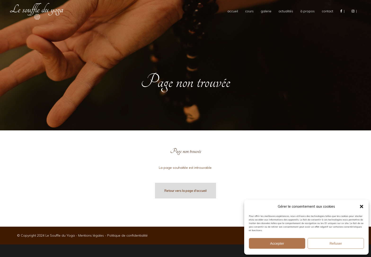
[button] (361, 206)
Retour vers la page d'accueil (185, 191)
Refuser (336, 243)
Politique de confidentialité (127, 235)
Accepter (277, 243)
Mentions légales (91, 235)
